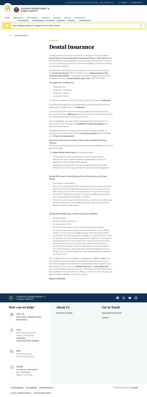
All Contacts (21, 320)
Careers (105, 318)
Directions (20, 338)
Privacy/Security (46, 388)
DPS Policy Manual (64, 313)
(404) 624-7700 (34, 317)
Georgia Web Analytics (42, 393)
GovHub (134, 388)
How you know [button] (105, 2)
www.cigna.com (102, 266)
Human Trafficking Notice (21, 393)
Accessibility (31, 388)
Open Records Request (112, 313)
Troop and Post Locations (27, 341)
